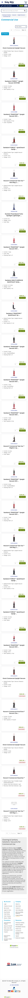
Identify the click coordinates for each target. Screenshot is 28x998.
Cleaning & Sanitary (6, 15)
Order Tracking (7, 916)
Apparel (17, 936)
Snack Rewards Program (7, 923)
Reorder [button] (21, 5)
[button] (18, 6)
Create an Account (8, 906)
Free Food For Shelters (7, 936)
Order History (7, 914)
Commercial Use (6, 16)
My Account (6, 908)
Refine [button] (5, 34)
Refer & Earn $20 (8, 928)
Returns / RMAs (7, 918)
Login (5, 904)
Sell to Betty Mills (19, 910)
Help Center (18, 906)
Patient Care (18, 928)
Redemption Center (8, 930)
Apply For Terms (7, 910)
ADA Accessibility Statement (19, 913)
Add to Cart (21, 65)
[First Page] (11, 30)
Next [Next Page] (24, 30)
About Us (18, 904)
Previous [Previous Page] (17, 30)
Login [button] (26, 5)
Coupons (6, 931)
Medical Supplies (19, 924)
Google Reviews (19, 915)
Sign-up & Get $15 (8, 925)
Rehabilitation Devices (20, 926)
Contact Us (18, 908)
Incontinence (18, 930)
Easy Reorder (7, 912)
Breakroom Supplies (20, 938)
